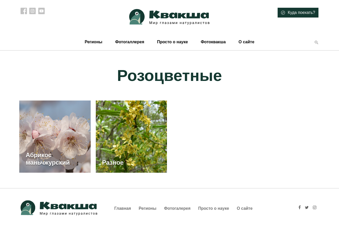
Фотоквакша (213, 42)
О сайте (246, 42)
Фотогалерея (177, 208)
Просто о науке (172, 42)
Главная (122, 208)
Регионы (93, 42)
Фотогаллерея (129, 42)
